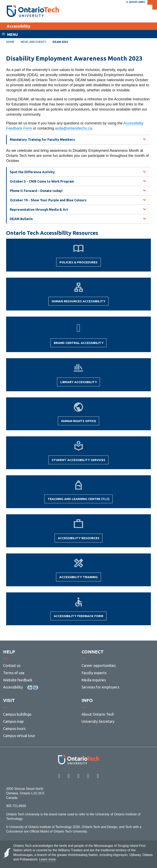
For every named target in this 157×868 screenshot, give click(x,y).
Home (10, 41)
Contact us (11, 665)
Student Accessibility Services (78, 461)
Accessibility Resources (78, 539)
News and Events (33, 41)
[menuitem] (13, 42)
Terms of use (14, 673)
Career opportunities (99, 665)
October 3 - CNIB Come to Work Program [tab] (42, 181)
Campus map (13, 721)
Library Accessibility (78, 383)
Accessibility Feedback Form (78, 617)
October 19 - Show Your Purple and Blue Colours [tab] (48, 200)
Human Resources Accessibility (78, 302)
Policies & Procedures (78, 264)
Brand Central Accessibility (78, 344)
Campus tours (14, 728)
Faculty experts (94, 673)
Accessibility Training (78, 578)
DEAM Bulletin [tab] (21, 219)
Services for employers (100, 687)
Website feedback (17, 680)
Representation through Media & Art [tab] (39, 209)
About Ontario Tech (98, 714)
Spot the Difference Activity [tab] (32, 172)
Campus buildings (17, 714)
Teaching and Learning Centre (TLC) (78, 500)
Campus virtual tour (19, 736)
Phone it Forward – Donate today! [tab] (36, 191)
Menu (12, 34)
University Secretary (98, 721)
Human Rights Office (78, 422)
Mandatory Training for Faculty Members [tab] (42, 139)
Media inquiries (94, 680)
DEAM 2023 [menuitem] (60, 41)
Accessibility (18, 26)
